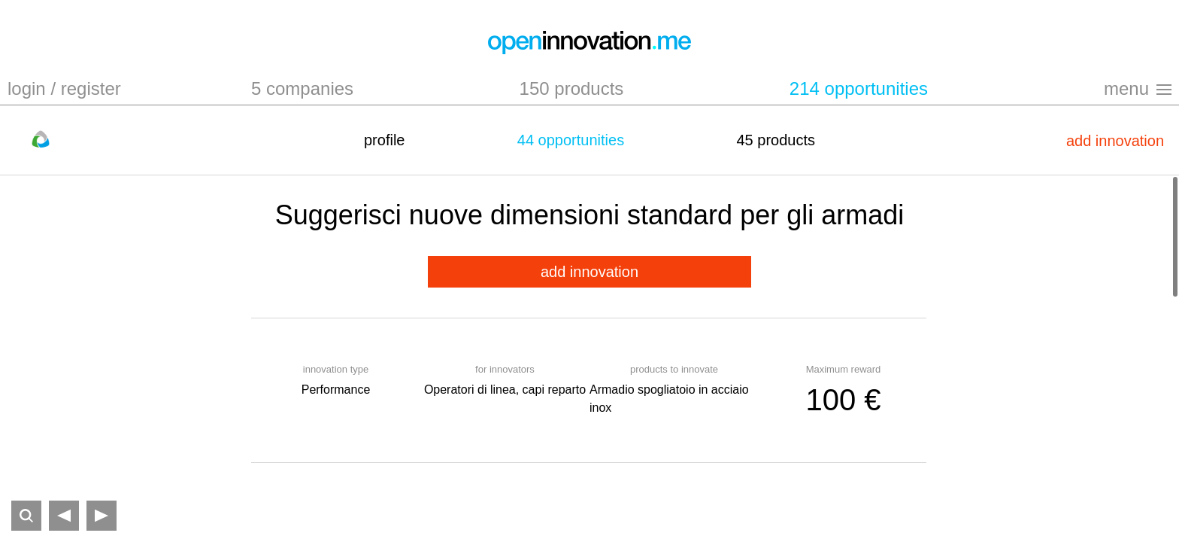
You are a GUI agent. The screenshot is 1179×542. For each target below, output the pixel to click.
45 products (775, 140)
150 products (572, 88)
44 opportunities (570, 140)
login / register (64, 88)
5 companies (302, 88)
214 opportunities (859, 88)
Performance (336, 389)
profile (384, 140)
